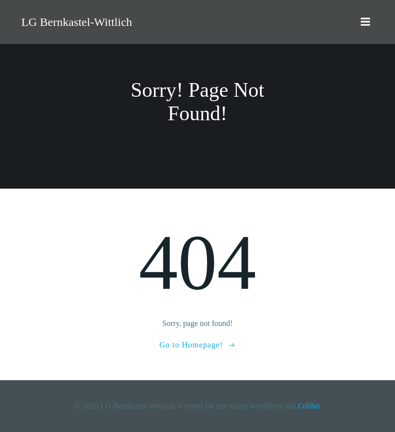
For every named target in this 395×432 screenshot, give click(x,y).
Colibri (309, 406)
